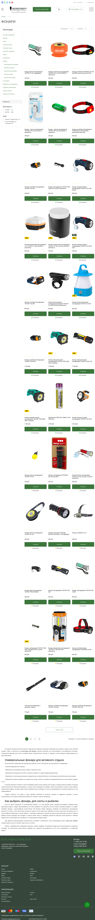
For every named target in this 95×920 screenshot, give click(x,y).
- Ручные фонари (8, 74)
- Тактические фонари (9, 77)
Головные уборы (7, 44)
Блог (31, 894)
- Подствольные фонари (10, 71)
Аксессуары (6, 81)
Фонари (5, 61)
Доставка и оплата (6, 897)
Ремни (4, 54)
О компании (4, 894)
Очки (31, 875)
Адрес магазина (5, 892)
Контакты (3, 899)
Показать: (80, 28)
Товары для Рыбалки (8, 94)
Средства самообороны (9, 87)
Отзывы (32, 892)
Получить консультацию (42, 9)
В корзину (35, 83)
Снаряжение (6, 58)
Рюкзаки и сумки (7, 48)
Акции (3, 869)
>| (39, 739)
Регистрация (79, 2)
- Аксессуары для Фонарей (10, 64)
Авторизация (90, 2)
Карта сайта (33, 899)
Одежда (5, 38)
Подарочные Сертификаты (10, 84)
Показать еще (59, 730)
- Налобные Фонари (8, 67)
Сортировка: (64, 28)
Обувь (4, 41)
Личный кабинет (5, 901)
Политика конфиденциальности (10, 919)
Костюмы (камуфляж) (9, 35)
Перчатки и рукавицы (9, 51)
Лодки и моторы (7, 90)
